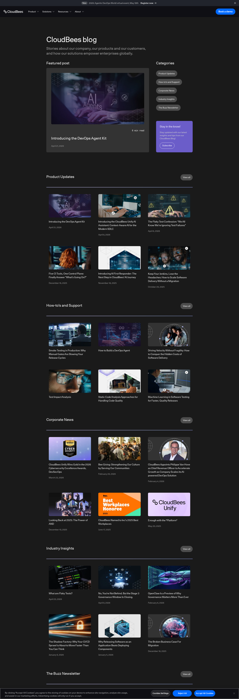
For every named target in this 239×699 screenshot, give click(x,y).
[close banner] (235, 3)
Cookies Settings (161, 695)
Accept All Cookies (204, 695)
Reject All (182, 695)
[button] (34, 11)
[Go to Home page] (13, 11)
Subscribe (167, 145)
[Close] (234, 694)
